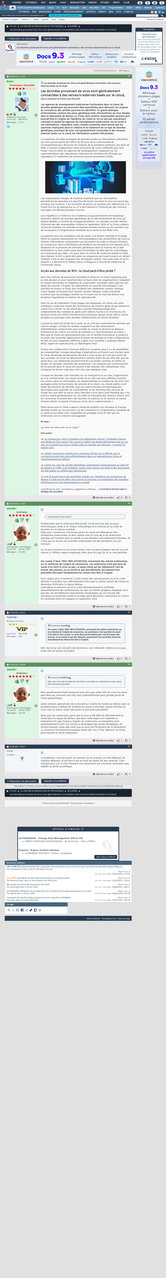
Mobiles (148, 8)
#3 (129, 612)
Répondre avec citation (103, 498)
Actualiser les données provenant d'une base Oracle (43, 878)
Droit (116, 2)
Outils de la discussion (104, 71)
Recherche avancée (155, 19)
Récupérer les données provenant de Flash (28, 884)
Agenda (45, 19)
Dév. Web (94, 8)
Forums (16, 2)
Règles (62, 19)
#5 (129, 746)
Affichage (123, 71)
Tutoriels (31, 2)
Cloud (50, 8)
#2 (129, 503)
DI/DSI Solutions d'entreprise (31, 8)
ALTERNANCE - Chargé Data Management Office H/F (51, 838)
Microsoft (74, 8)
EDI (103, 8)
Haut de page (124, 918)
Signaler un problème (55, 38)
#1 (129, 76)
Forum (13, 26)
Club (126, 2)
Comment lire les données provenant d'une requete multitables (38, 897)
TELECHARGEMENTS (59, 786)
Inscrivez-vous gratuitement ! (65, 15)
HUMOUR (128, 12)
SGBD (129, 8)
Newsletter (77, 2)
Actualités (72, 26)
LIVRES (57, 12)
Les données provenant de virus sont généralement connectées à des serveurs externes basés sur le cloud (68, 47)
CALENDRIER (106, 786)
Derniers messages (10, 19)
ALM (64, 8)
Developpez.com (109, 918)
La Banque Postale (37, 853)
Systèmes (159, 8)
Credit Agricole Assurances (43, 841)
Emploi (92, 2)
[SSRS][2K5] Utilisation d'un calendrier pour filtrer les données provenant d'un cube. (49, 891)
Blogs (52, 2)
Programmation (116, 8)
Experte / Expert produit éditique (39, 850)
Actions (25, 19)
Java (84, 8)
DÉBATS (102, 12)
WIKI (111, 12)
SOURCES (90, 12)
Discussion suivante (82, 803)
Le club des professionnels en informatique (41, 26)
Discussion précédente (56, 803)
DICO (118, 12)
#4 (129, 664)
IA (58, 8)
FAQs (38, 786)
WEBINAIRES (45, 12)
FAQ (43, 2)
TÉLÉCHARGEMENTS (73, 12)
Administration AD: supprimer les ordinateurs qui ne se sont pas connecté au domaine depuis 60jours (72, 866)
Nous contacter (93, 918)
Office (138, 8)
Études (104, 2)
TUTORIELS (24, 12)
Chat (63, 2)
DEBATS (85, 786)
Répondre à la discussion (21, 38)
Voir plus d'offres (105, 857)
